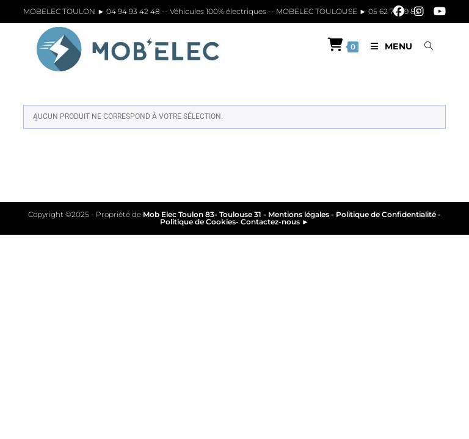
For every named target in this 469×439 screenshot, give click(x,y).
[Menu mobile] (389, 46)
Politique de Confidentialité (386, 214)
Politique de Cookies (198, 221)
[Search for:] (424, 46)
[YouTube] (437, 11)
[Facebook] (398, 11)
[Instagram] (419, 11)
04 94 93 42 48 (134, 11)
